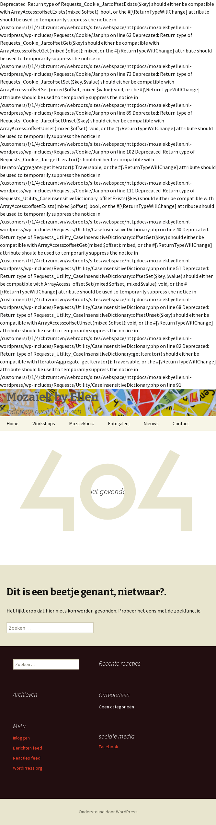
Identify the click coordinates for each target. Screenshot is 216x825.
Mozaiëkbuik (81, 423)
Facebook (108, 747)
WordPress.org (27, 768)
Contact (181, 423)
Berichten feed (27, 748)
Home (12, 423)
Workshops (43, 423)
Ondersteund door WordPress (108, 812)
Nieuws (151, 423)
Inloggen (21, 738)
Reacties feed (26, 758)
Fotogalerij (119, 423)
